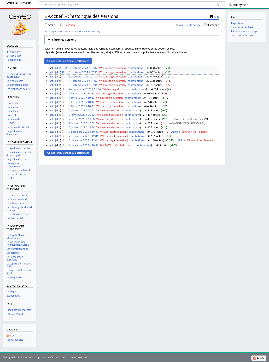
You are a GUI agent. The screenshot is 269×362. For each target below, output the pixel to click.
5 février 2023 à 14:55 (81, 93)
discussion (120, 67)
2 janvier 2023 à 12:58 (82, 127)
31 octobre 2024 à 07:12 (83, 76)
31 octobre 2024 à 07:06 (83, 84)
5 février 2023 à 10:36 (81, 106)
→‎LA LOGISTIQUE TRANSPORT (189, 118)
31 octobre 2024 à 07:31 (83, 72)
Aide (216, 16)
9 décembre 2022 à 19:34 (83, 135)
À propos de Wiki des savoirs (52, 357)
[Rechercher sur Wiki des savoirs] (132, 4)
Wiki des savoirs (19, 2)
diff (58, 67)
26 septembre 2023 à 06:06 (85, 89)
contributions (135, 67)
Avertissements (80, 357)
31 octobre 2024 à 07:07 (83, 80)
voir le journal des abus (88, 31)
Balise (176, 131)
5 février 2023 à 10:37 (81, 97)
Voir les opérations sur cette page (60, 31)
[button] (131, 39)
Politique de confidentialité (18, 357)
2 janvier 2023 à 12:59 (82, 123)
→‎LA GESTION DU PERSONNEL (187, 123)
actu (51, 72)
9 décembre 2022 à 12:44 (83, 140)
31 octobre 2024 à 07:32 (83, 67)
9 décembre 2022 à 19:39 (83, 131)
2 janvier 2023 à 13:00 (82, 118)
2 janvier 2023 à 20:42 (82, 110)
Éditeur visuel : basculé (195, 131)
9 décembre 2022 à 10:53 (83, 145)
